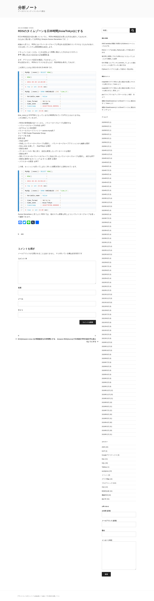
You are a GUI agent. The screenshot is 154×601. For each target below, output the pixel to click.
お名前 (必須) (119, 513)
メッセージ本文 (119, 554)
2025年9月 (105, 122)
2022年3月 (105, 282)
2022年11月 (106, 250)
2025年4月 (105, 134)
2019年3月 (105, 426)
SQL (103, 463)
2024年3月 (105, 186)
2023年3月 (105, 234)
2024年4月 (105, 182)
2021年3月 (105, 330)
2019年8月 (105, 406)
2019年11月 (106, 394)
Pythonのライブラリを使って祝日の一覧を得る (117, 69)
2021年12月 (106, 294)
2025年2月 (105, 142)
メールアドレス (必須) (119, 523)
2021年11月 (106, 298)
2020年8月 (105, 358)
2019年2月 (105, 430)
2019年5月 (105, 418)
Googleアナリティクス (109, 455)
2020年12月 (106, 342)
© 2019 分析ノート (53, 596)
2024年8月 (105, 166)
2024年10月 (106, 158)
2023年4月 (105, 230)
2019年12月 (106, 390)
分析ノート (27, 7)
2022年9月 (105, 258)
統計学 (104, 499)
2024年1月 (105, 194)
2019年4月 (105, 422)
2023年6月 (105, 222)
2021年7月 (105, 314)
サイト (20, 310)
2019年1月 (105, 434)
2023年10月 (106, 206)
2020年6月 (105, 366)
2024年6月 (105, 174)
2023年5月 (105, 226)
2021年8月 (105, 310)
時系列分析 (105, 491)
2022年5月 (105, 274)
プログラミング (107, 483)
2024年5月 (105, 178)
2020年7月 (105, 362)
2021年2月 (105, 334)
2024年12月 (106, 150)
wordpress (105, 471)
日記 (103, 487)
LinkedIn (37, 596)
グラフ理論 (105, 479)
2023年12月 (106, 198)
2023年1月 (105, 242)
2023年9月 (105, 210)
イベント (105, 475)
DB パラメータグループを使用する (35, 55)
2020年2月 (105, 382)
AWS (22, 234)
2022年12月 (106, 246)
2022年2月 (105, 286)
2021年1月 (105, 338)
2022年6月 (105, 270)
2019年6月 (105, 414)
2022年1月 (105, 290)
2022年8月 (105, 262)
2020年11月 (106, 346)
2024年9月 (105, 162)
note (43, 596)
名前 (19, 288)
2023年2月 (105, 238)
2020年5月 (105, 370)
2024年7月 (105, 170)
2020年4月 (105, 374)
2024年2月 (105, 190)
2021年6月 (105, 318)
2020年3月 (105, 378)
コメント (22, 259)
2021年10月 (106, 302)
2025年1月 (105, 146)
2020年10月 (106, 350)
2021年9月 (105, 306)
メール (20, 299)
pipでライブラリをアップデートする (114, 94)
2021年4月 (105, 326)
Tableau (104, 467)
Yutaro (31, 28)
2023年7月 (105, 218)
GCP (103, 451)
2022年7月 (105, 266)
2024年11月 (106, 154)
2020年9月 (105, 354)
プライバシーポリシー (24, 596)
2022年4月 (105, 278)
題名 (119, 533)
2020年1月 (105, 386)
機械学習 (105, 495)
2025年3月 (105, 138)
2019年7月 (105, 410)
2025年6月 (105, 126)
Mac (103, 459)
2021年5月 (105, 322)
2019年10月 (106, 398)
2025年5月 (105, 130)
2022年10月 (106, 254)
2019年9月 (105, 402)
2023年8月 (105, 214)
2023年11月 (106, 202)
